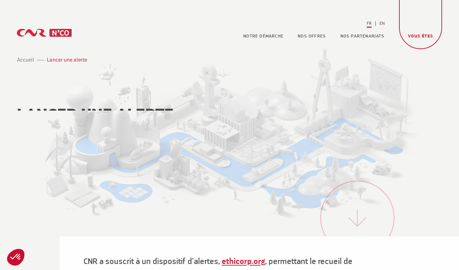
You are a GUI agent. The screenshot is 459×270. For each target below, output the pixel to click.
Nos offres (312, 36)
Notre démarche (263, 36)
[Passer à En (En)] (382, 23)
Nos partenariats (362, 36)
